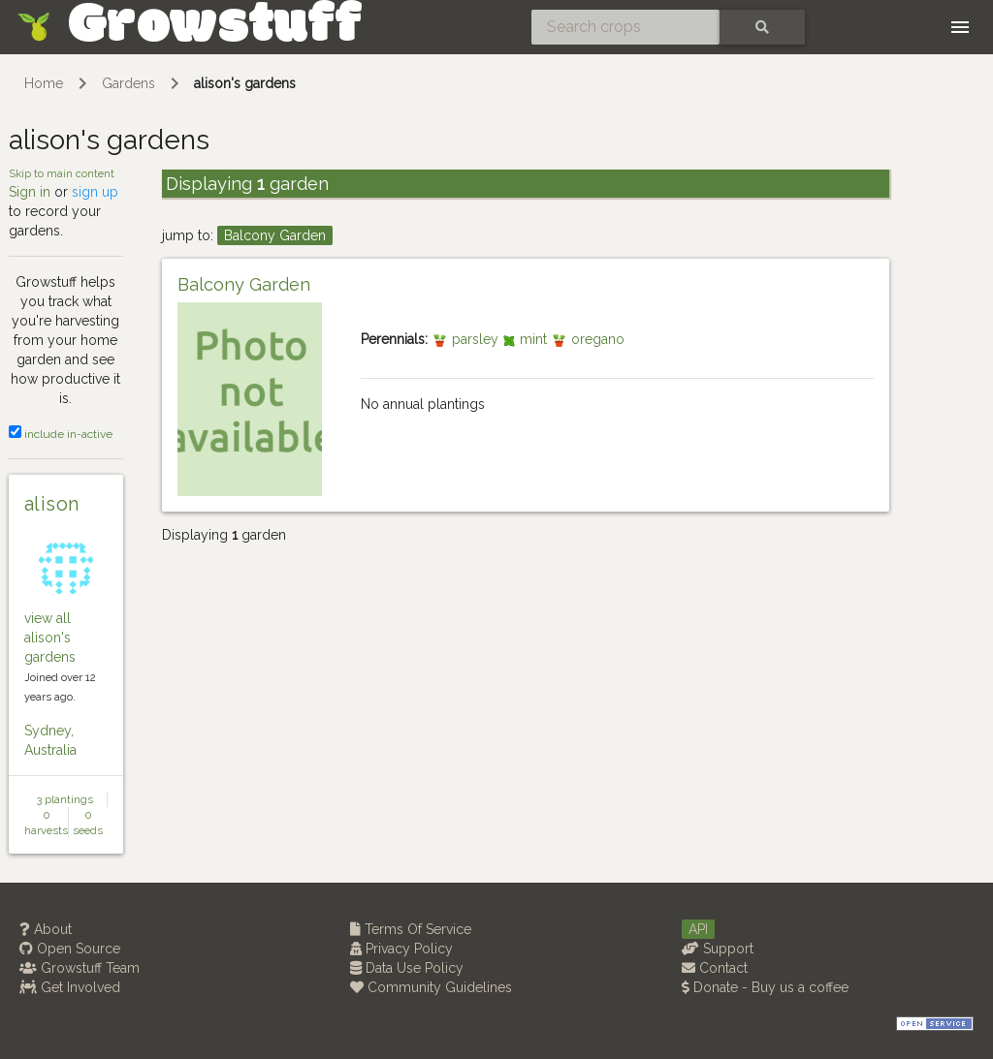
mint (526, 339)
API (698, 929)
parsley (467, 339)
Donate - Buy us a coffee (765, 987)
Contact (715, 968)
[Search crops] (625, 27)
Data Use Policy (407, 968)
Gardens (128, 83)
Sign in (29, 192)
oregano (588, 339)
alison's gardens (245, 83)
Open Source (69, 948)
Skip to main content (61, 173)
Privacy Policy (401, 948)
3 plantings (65, 799)
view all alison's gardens (50, 637)
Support (717, 948)
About (45, 929)
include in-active (60, 434)
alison (52, 503)
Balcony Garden (275, 235)
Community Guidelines (431, 987)
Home (43, 83)
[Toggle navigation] (960, 27)
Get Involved (69, 987)
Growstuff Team (79, 968)
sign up (95, 192)
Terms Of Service (410, 929)
